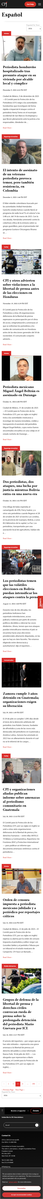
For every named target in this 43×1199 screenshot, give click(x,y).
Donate (36, 1110)
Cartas (6, 247)
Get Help (30, 4)
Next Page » (19, 1090)
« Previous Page (8, 1090)
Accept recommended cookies (21, 1195)
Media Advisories (10, 966)
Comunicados (8, 660)
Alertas (6, 33)
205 (33, 1084)
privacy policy (13, 1182)
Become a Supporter (18, 1111)
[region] (21, 1183)
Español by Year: (33, 25)
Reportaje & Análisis (11, 137)
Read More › (7, 128)
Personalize (22, 1188)
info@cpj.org (6, 1167)
